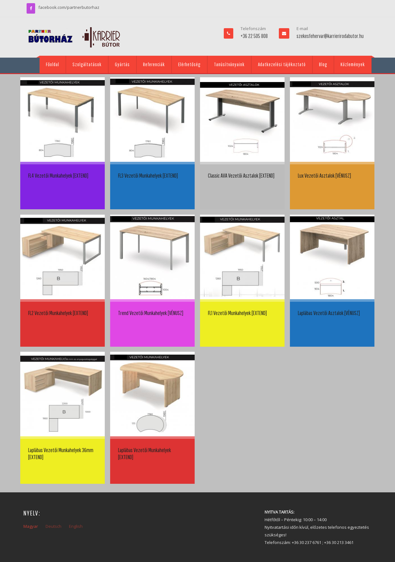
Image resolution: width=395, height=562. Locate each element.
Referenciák (154, 64)
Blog (323, 64)
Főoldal (52, 64)
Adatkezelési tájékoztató (282, 64)
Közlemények (353, 64)
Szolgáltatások (87, 64)
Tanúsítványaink (229, 64)
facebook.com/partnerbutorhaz (68, 7)
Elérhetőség (189, 64)
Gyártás (122, 64)
